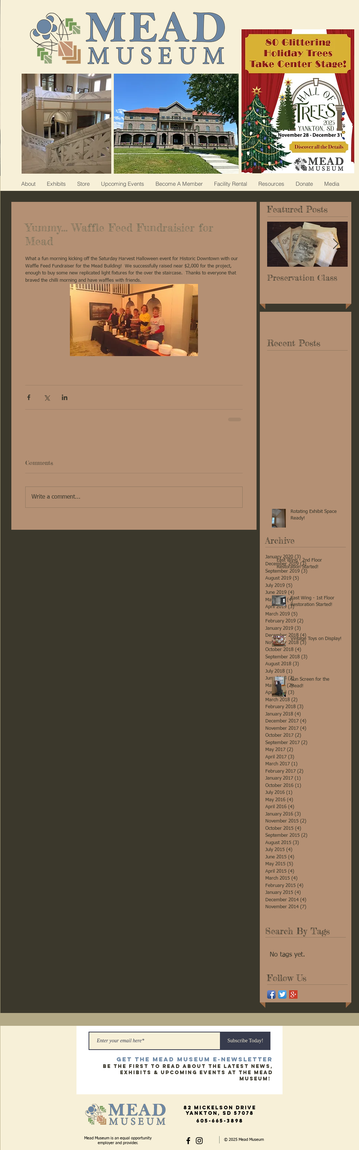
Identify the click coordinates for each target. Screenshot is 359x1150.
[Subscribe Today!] (245, 1041)
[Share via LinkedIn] (64, 397)
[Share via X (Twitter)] (46, 397)
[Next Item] (336, 244)
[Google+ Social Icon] (293, 994)
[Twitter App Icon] (282, 994)
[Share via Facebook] (28, 397)
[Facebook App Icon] (271, 994)
